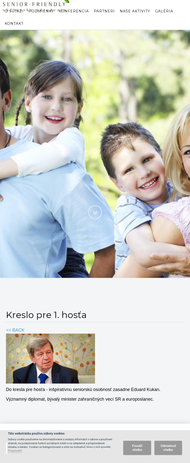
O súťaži (14, 16)
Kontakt (14, 28)
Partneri (104, 16)
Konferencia (74, 16)
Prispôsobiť (15, 450)
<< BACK (15, 330)
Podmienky (41, 16)
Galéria (164, 16)
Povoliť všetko (137, 448)
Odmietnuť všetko (168, 448)
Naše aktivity (135, 16)
